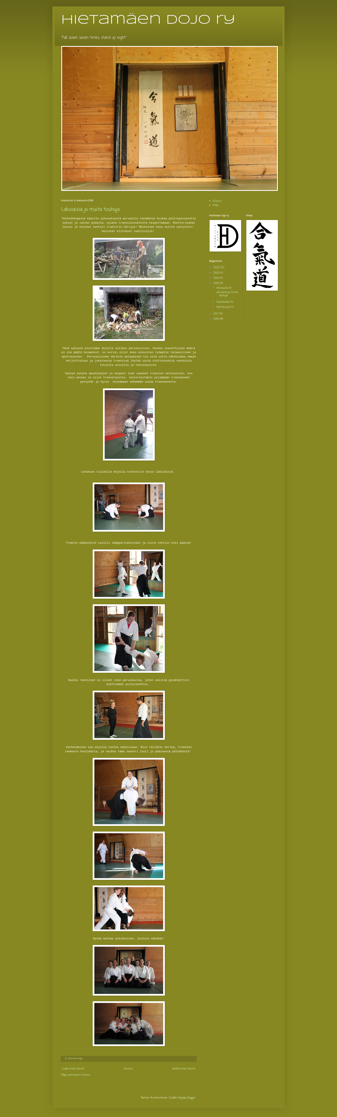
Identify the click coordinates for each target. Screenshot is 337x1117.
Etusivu (128, 1069)
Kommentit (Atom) (78, 1075)
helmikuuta (223, 307)
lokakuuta (222, 288)
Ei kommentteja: (74, 1058)
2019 (216, 278)
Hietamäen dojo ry (148, 20)
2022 (217, 268)
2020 (216, 273)
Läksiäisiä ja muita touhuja (90, 209)
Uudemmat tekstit (73, 1069)
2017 (216, 314)
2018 (216, 283)
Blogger (191, 1098)
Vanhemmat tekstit (183, 1069)
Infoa (215, 205)
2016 (216, 319)
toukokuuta (223, 302)
